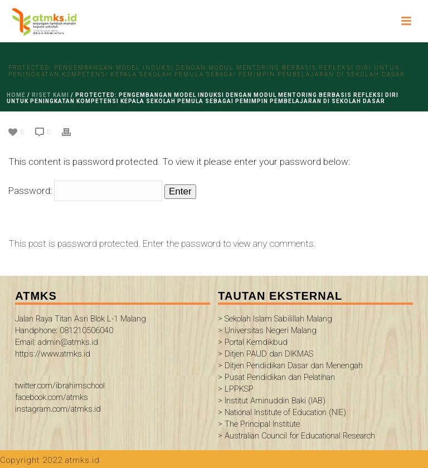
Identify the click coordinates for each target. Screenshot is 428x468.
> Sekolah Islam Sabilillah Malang (275, 319)
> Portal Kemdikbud (253, 342)
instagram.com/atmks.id (58, 409)
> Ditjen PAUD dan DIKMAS (265, 354)
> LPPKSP (236, 389)
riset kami (50, 95)
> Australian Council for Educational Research (296, 436)
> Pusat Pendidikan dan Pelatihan (276, 377)
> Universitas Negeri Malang (267, 330)
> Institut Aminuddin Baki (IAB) (271, 401)
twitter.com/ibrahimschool (60, 386)
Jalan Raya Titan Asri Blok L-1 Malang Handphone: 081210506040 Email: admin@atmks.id (80, 330)
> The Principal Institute (259, 424)
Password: (85, 190)
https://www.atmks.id (52, 354)
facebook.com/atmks (51, 397)
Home (16, 95)
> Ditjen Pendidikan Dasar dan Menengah (290, 365)
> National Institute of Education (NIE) (282, 412)
